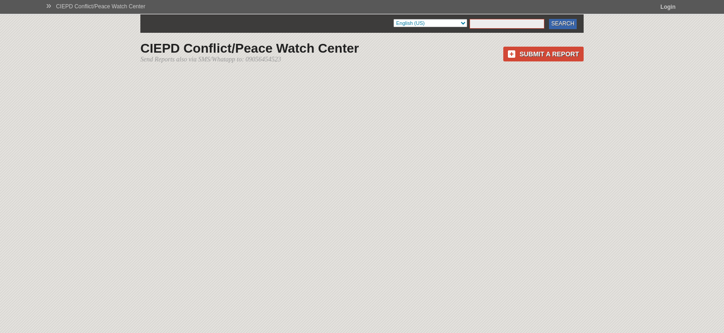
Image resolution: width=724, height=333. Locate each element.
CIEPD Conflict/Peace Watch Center (100, 6)
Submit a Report (549, 54)
